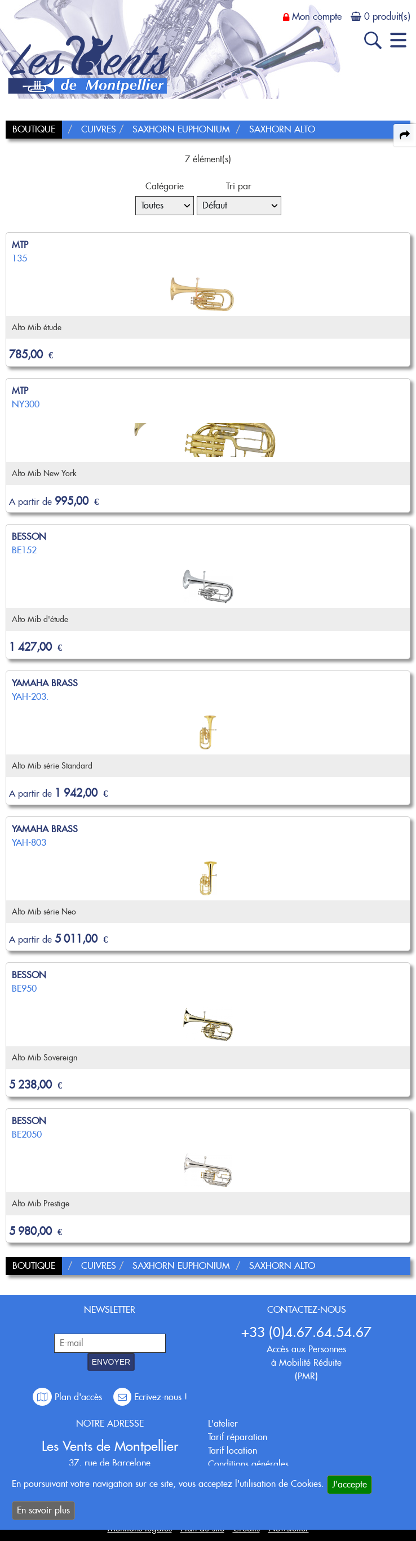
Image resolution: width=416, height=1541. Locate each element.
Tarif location (232, 1450)
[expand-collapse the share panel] (404, 135)
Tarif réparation (237, 1437)
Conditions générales (248, 1464)
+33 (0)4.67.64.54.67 (306, 1332)
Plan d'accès (69, 1397)
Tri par (238, 186)
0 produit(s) (387, 16)
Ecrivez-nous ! (150, 1397)
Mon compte (317, 16)
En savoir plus (43, 1510)
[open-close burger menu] (398, 40)
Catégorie (164, 186)
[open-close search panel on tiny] (373, 40)
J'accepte (349, 1484)
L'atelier (223, 1423)
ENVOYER (111, 1361)
